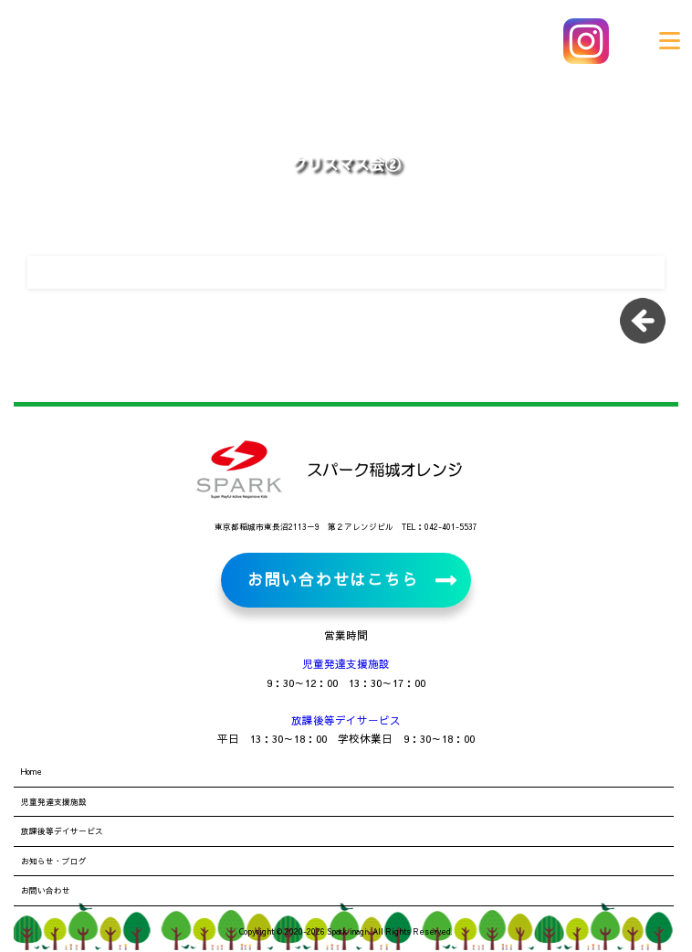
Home (31, 771)
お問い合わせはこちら (332, 579)
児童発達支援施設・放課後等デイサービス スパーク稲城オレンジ (137, 41)
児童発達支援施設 (346, 663)
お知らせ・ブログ (54, 860)
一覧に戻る (649, 327)
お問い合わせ (45, 889)
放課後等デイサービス (346, 720)
